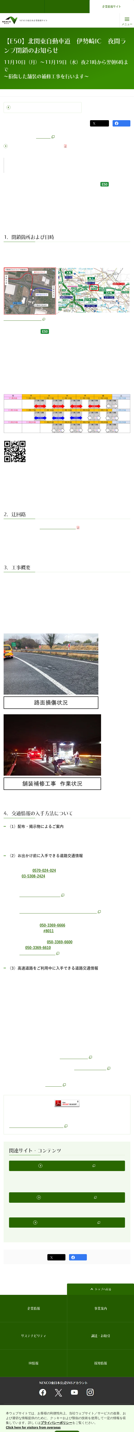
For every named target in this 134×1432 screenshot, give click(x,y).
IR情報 (33, 1360)
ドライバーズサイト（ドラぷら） (67, 6)
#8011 (48, 930)
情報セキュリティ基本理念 (19, 1413)
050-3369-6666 (52, 924)
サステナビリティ (33, 1333)
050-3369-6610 (38, 946)
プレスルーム (38, 92)
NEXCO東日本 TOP (24, 6)
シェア (124, 123)
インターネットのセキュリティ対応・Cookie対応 (101, 1413)
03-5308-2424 (33, 876)
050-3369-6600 (59, 940)
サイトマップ (104, 1407)
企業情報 (33, 1305)
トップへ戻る (103, 1286)
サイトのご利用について (18, 1407)
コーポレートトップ (15, 92)
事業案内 (100, 1305)
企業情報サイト (111, 6)
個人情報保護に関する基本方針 (76, 1407)
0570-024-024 (44, 870)
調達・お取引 (100, 1333)
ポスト (102, 123)
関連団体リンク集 (46, 1407)
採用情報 (100, 1360)
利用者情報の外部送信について (54, 1413)
